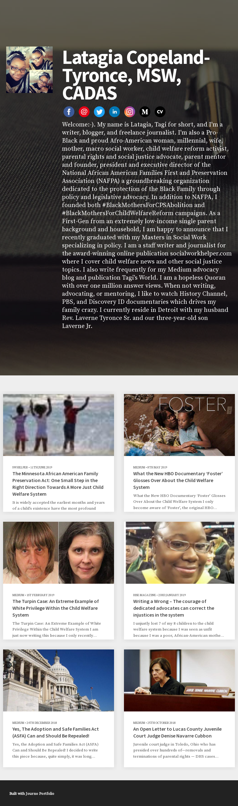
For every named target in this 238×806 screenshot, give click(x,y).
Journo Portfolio (40, 793)
